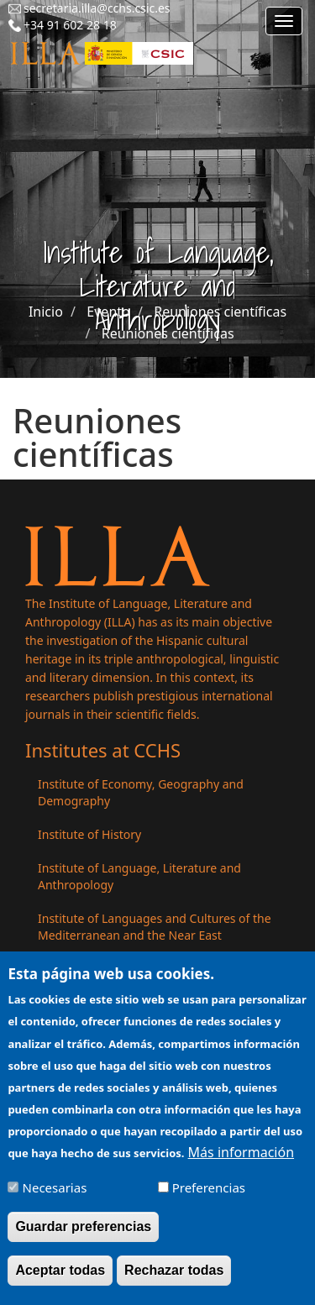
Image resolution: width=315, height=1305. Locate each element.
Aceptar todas (60, 1281)
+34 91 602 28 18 (70, 25)
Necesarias (55, 1198)
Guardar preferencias (83, 1237)
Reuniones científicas (220, 311)
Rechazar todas (173, 1281)
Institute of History (89, 834)
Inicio (46, 311)
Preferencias (208, 1198)
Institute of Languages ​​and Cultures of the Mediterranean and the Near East (154, 926)
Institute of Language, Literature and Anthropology (139, 876)
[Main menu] (283, 21)
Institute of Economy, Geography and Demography (141, 792)
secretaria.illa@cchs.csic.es (97, 8)
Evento (108, 311)
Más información (241, 1163)
